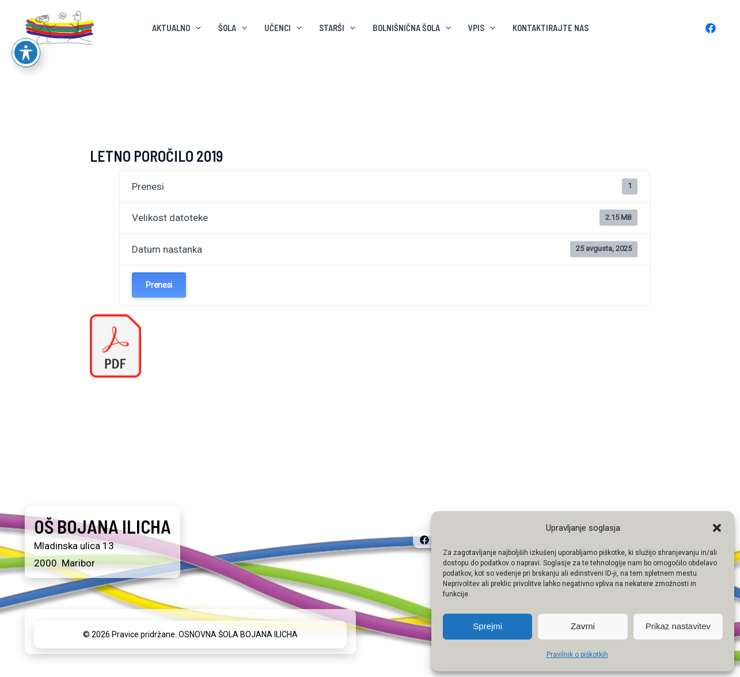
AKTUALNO (176, 27)
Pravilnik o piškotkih (577, 655)
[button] (717, 528)
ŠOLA (232, 27)
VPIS (481, 27)
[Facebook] (710, 28)
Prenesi (159, 285)
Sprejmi (487, 626)
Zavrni (583, 626)
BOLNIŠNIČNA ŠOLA (412, 27)
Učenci (283, 27)
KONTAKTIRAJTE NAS (551, 27)
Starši (337, 27)
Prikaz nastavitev (678, 626)
